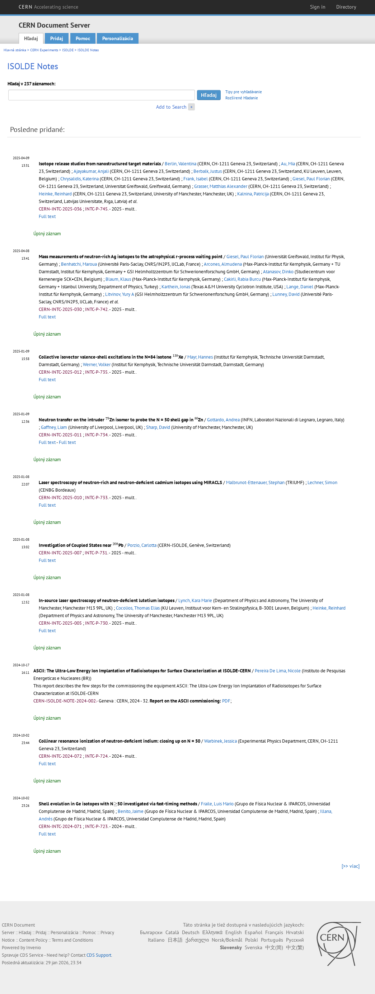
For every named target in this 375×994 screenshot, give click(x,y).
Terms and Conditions (72, 940)
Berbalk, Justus (207, 171)
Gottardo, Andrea (223, 420)
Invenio (33, 948)
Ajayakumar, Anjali (91, 171)
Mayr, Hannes (200, 357)
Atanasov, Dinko (278, 272)
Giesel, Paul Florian (311, 179)
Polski (251, 940)
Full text (47, 216)
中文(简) (274, 947)
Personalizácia (117, 38)
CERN (48, 7)
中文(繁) (295, 947)
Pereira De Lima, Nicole (278, 671)
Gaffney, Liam (54, 427)
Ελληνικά (212, 932)
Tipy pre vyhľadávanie (243, 91)
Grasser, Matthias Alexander (220, 186)
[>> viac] (351, 866)
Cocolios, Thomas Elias (138, 608)
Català (172, 932)
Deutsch (191, 932)
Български (151, 932)
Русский (295, 940)
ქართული (197, 940)
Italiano (156, 940)
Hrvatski (295, 932)
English (233, 932)
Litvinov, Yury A (119, 294)
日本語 (175, 940)
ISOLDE (68, 50)
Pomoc (83, 38)
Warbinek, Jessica (220, 741)
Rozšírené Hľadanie (241, 97)
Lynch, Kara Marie (195, 600)
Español (253, 932)
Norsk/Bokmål (227, 940)
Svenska (253, 947)
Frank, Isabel (195, 179)
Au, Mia (288, 164)
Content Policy (33, 940)
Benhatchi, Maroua (79, 264)
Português (272, 940)
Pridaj (56, 38)
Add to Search (171, 107)
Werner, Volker (97, 364)
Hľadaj (31, 38)
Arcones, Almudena (223, 264)
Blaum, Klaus (118, 279)
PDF (226, 701)
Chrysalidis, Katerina (79, 179)
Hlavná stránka (15, 50)
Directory (346, 7)
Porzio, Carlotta (141, 545)
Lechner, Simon (322, 482)
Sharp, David (158, 427)
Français (274, 932)
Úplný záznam (47, 234)
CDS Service (31, 955)
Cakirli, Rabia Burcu (242, 279)
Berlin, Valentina (180, 164)
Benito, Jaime (131, 811)
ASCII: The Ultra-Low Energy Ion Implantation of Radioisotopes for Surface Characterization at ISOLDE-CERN (142, 671)
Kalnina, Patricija (253, 194)
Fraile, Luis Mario (217, 804)
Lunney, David (286, 294)
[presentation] (175, 356)
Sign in (317, 7)
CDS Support (98, 955)
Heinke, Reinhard (55, 194)
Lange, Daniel (299, 287)
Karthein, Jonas (175, 287)
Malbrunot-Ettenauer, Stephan (255, 482)
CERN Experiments (44, 50)
